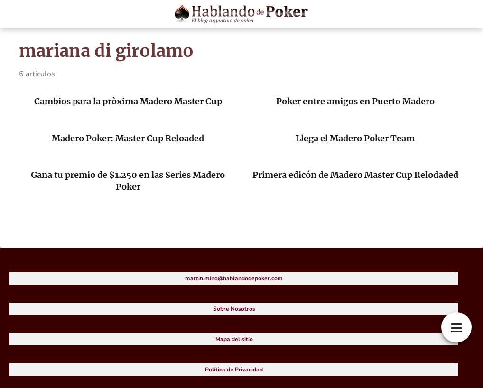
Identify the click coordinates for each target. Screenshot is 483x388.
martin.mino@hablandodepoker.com (234, 278)
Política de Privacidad (234, 369)
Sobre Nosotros (234, 309)
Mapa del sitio (234, 339)
